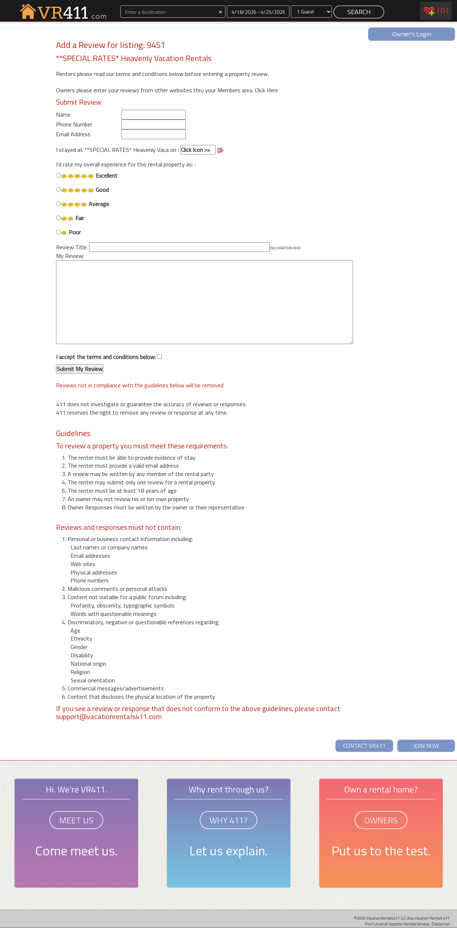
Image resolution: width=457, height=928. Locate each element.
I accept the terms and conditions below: (109, 363)
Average (82, 204)
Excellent (86, 176)
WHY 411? (228, 820)
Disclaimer (441, 924)
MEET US (76, 820)
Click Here (266, 90)
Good (82, 190)
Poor (68, 232)
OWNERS (381, 820)
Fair (70, 218)
